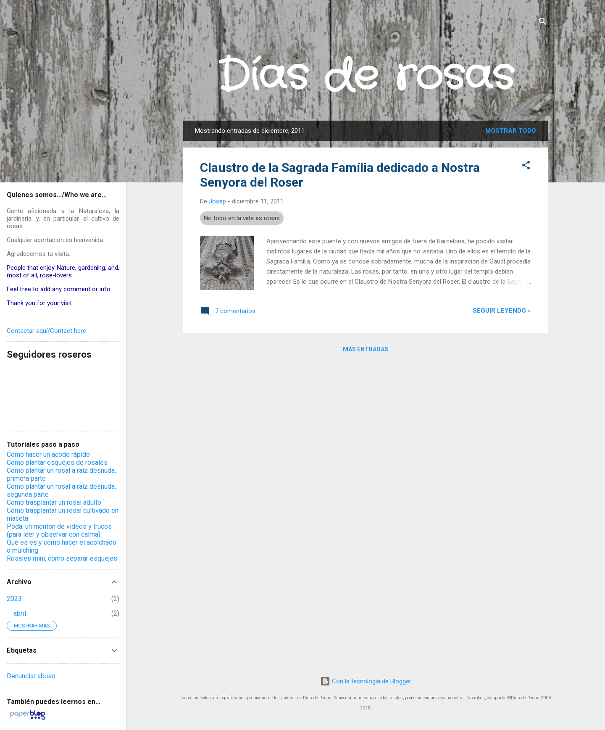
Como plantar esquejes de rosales (57, 462)
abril (19, 613)
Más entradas (365, 349)
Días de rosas (365, 77)
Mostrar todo (510, 130)
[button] (526, 166)
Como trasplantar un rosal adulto (54, 502)
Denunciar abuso (31, 676)
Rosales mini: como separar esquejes (62, 558)
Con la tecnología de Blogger (365, 681)
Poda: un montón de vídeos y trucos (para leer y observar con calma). (59, 530)
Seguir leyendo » (502, 310)
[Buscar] (543, 23)
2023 (14, 599)
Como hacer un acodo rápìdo (48, 455)
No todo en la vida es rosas (242, 218)
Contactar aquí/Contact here (46, 331)
